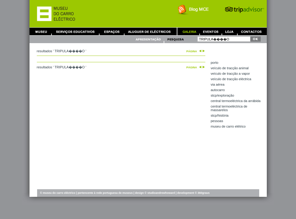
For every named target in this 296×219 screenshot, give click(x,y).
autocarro (218, 90)
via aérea (218, 84)
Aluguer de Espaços (111, 31)
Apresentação (149, 39)
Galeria (189, 31)
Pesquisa (175, 39)
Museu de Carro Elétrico (228, 126)
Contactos (251, 31)
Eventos (210, 31)
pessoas (217, 121)
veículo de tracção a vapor (230, 73)
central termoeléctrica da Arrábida (236, 101)
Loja (229, 31)
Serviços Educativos (75, 31)
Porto (214, 62)
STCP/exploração (222, 95)
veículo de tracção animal (230, 68)
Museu (42, 31)
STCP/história (220, 115)
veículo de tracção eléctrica (231, 79)
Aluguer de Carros (149, 31)
